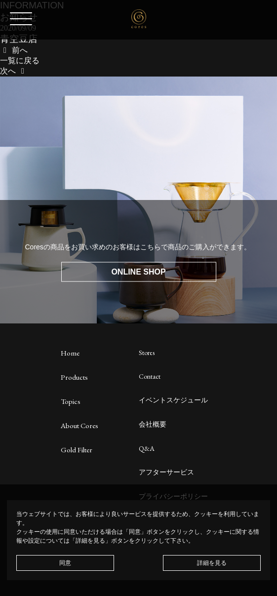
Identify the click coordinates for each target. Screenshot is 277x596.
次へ (14, 71)
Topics (70, 401)
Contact (149, 376)
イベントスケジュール (173, 400)
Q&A (147, 448)
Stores (147, 352)
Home (70, 353)
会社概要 (152, 424)
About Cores (79, 425)
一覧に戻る (20, 60)
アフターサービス (166, 472)
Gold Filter (76, 449)
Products (74, 377)
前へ (14, 50)
